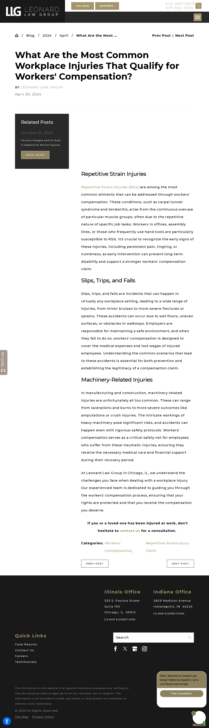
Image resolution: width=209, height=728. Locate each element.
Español (107, 5)
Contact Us (24, 650)
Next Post (180, 563)
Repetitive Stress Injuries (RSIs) (110, 187)
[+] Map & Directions (119, 619)
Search (122, 637)
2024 (47, 35)
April (64, 35)
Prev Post (95, 563)
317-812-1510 (179, 8)
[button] (7, 721)
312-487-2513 (180, 4)
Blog (30, 35)
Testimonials (26, 661)
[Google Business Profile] (134, 648)
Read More (35, 154)
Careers (21, 656)
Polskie (82, 5)
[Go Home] (18, 35)
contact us (130, 531)
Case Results (26, 644)
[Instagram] (144, 648)
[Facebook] (115, 648)
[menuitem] (55, 644)
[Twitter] (125, 648)
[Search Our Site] (198, 6)
